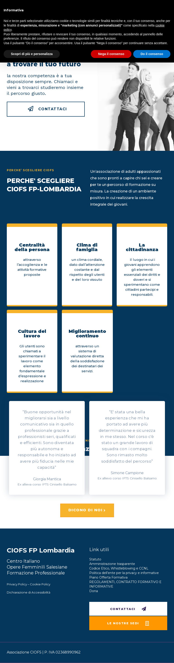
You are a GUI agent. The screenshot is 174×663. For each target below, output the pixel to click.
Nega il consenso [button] (111, 54)
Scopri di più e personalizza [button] (32, 54)
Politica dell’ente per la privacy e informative (124, 573)
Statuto (95, 559)
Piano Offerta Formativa (108, 577)
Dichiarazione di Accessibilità (28, 592)
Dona (93, 591)
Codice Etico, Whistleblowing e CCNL (118, 568)
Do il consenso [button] (151, 54)
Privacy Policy (17, 584)
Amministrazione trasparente (112, 564)
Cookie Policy (40, 584)
